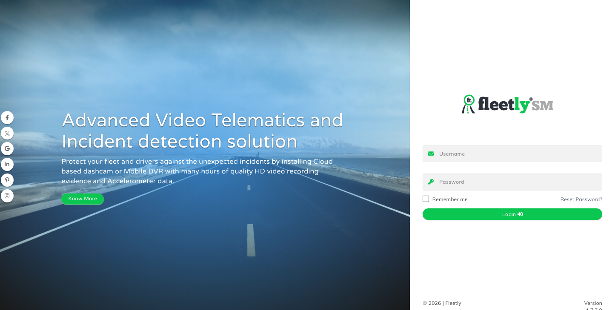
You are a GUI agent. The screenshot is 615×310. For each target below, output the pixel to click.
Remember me (445, 199)
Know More (82, 199)
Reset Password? (581, 199)
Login (512, 214)
